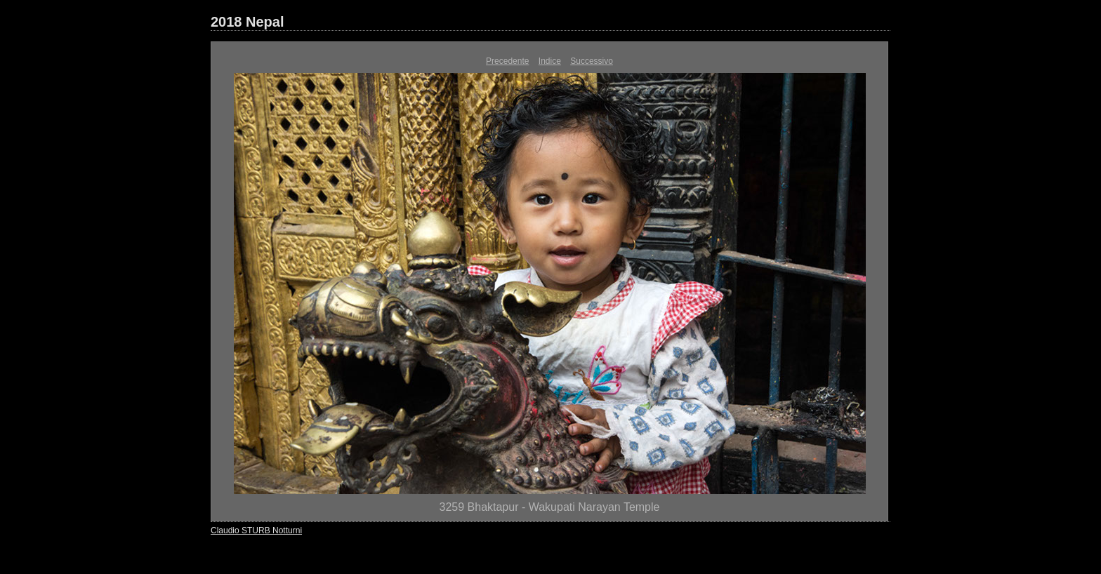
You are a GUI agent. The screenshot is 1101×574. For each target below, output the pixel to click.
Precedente (507, 61)
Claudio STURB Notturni (256, 530)
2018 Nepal (247, 21)
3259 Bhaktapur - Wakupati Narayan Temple (550, 507)
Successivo (591, 61)
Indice (550, 61)
